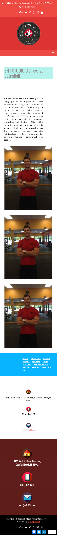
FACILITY (36, 361)
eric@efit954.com (28, 430)
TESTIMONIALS (41, 364)
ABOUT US (36, 358)
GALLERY (27, 364)
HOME (25, 358)
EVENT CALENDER (31, 367)
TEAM (45, 361)
